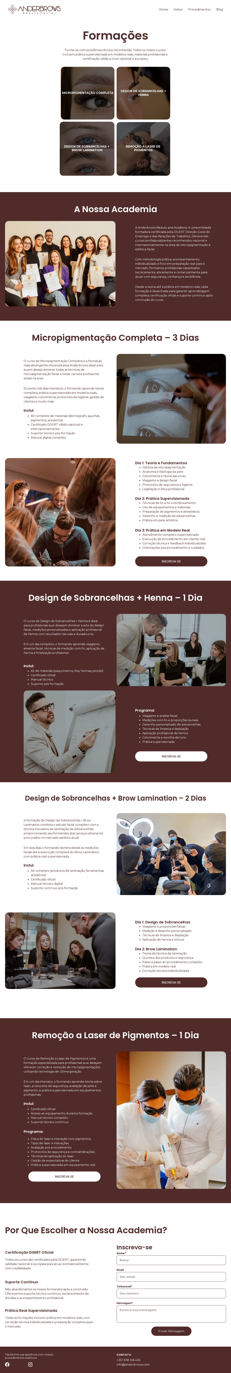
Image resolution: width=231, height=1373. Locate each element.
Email (120, 1279)
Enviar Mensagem (171, 1340)
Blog (219, 9)
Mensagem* (125, 1312)
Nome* (121, 1262)
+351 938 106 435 (128, 1360)
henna (143, 95)
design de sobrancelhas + (143, 91)
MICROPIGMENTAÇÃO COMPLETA (87, 93)
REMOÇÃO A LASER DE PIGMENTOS (143, 149)
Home (163, 9)
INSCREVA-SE (171, 562)
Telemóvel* (124, 1295)
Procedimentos (199, 9)
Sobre (178, 9)
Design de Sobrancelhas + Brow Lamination (87, 149)
